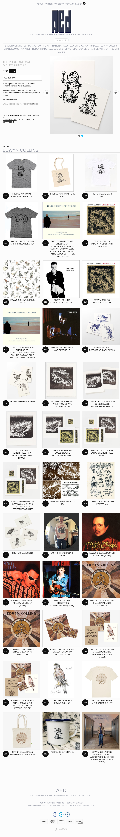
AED (61, 790)
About (40, 4)
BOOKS (115, 49)
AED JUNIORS (56, 49)
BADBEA (94, 46)
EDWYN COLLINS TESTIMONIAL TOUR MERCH (27, 46)
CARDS (61, 52)
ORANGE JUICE (11, 49)
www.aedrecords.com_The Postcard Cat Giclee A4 (21, 104)
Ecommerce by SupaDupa (63, 829)
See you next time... (74, 805)
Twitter (49, 4)
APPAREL (26, 49)
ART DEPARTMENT (100, 49)
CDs (75, 49)
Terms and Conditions (36, 805)
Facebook (59, 4)
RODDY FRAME (39, 49)
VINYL (68, 49)
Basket (78, 4)
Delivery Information (56, 805)
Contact (69, 4)
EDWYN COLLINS (109, 46)
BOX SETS (84, 49)
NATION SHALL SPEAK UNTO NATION (70, 46)
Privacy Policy (89, 805)
